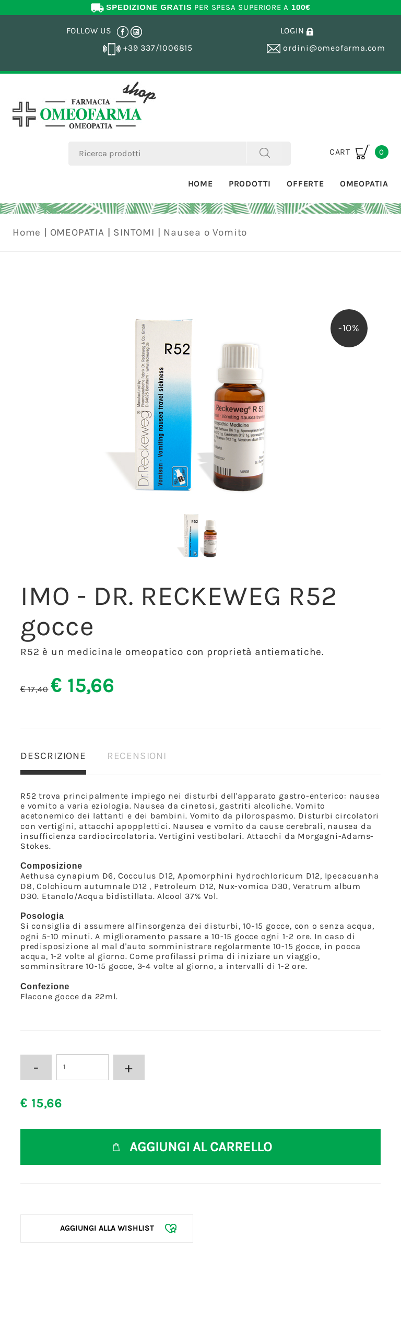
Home (200, 184)
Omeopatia (364, 184)
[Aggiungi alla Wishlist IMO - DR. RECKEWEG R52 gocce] (106, 1228)
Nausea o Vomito (205, 232)
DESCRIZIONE (53, 756)
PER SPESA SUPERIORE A (201, 7)
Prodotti (250, 184)
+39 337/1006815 (148, 48)
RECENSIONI (137, 756)
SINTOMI (134, 232)
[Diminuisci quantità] (36, 1067)
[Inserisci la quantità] (82, 1067)
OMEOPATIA (77, 232)
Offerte (305, 184)
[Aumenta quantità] (129, 1067)
